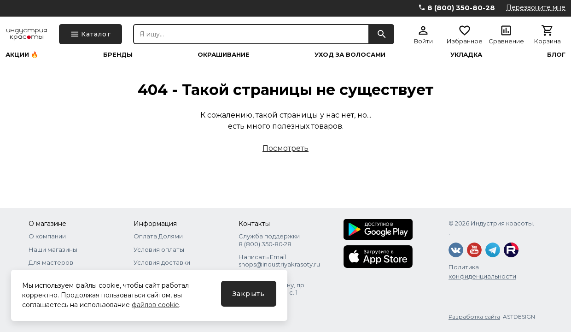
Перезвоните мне (535, 7)
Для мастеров (51, 262)
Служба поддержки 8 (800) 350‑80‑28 (269, 239)
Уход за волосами (350, 55)
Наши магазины (53, 249)
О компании (47, 236)
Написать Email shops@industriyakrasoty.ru (279, 260)
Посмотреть (285, 148)
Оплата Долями (158, 236)
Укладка (466, 55)
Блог (556, 55)
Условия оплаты (159, 249)
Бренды (118, 55)
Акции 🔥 (22, 55)
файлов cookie (155, 305)
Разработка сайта (474, 316)
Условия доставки (162, 262)
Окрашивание (224, 55)
